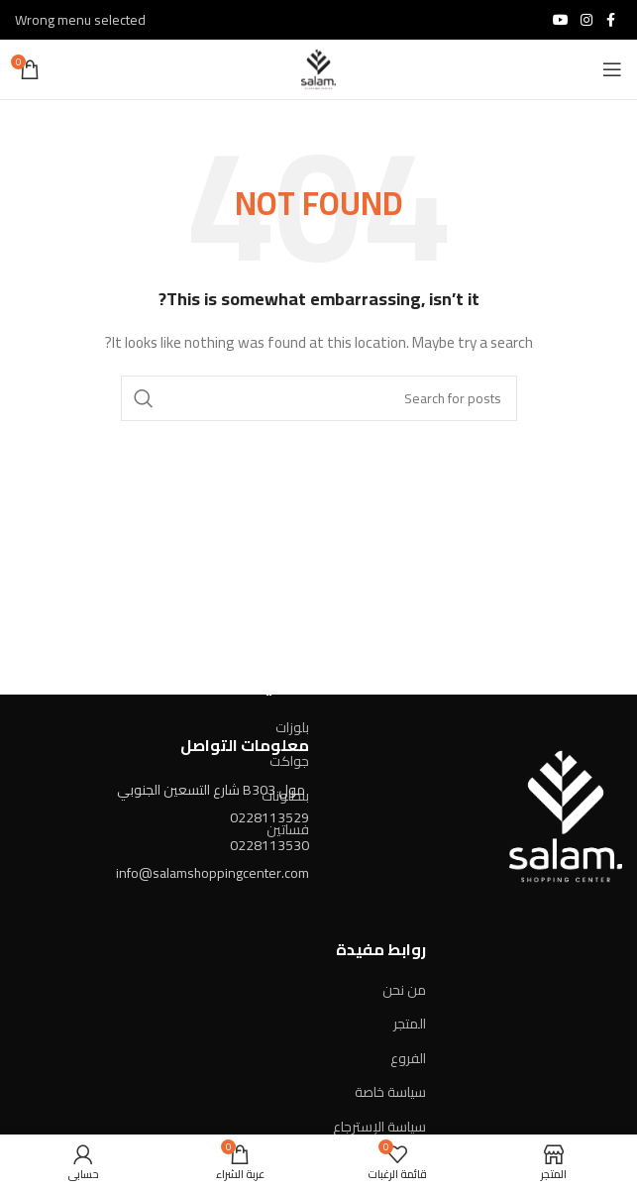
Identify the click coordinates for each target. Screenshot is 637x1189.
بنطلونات (285, 796)
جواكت (289, 761)
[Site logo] (318, 68)
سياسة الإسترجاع (379, 1126)
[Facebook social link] (610, 20)
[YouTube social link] (561, 20)
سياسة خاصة (390, 1092)
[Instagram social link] (586, 20)
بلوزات (292, 727)
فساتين (287, 829)
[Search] (319, 398)
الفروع (408, 1058)
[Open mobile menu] (612, 69)
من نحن (404, 990)
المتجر (409, 1023)
